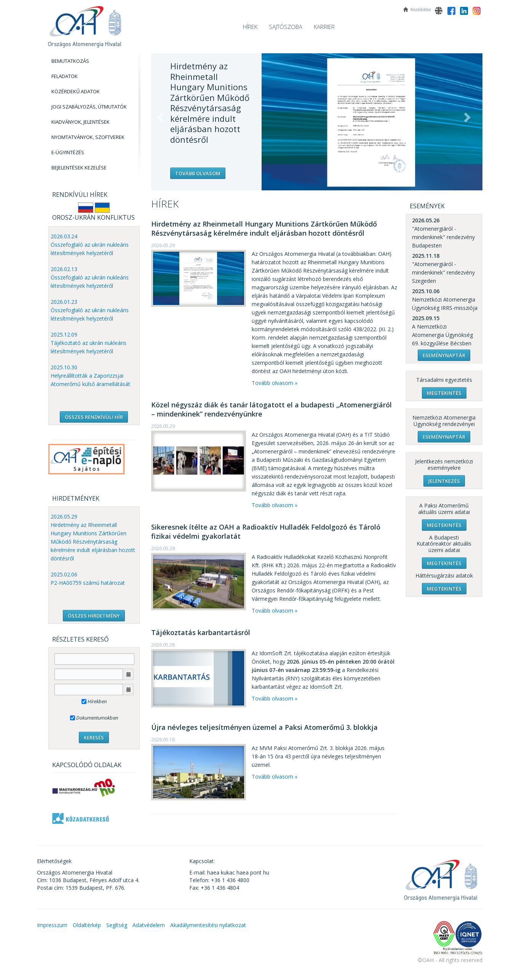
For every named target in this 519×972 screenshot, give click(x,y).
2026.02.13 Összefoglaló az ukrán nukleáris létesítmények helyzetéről (90, 277)
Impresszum (52, 925)
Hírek (250, 26)
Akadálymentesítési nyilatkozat (208, 925)
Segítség (116, 925)
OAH (84, 24)
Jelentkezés (444, 480)
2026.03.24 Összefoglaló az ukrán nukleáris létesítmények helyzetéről (90, 245)
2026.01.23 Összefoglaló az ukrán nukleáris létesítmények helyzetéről (90, 310)
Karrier (324, 26)
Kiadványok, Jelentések (80, 121)
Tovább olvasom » (274, 382)
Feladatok (64, 76)
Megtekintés (444, 392)
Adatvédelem (149, 925)
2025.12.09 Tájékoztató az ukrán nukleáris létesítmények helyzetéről (88, 343)
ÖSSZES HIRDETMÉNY (94, 615)
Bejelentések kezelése (79, 167)
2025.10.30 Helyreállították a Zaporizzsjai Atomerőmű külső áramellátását (90, 376)
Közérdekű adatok (75, 91)
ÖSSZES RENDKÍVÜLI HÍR (94, 416)
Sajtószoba (285, 26)
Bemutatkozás (70, 60)
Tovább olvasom (197, 173)
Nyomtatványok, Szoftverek (88, 137)
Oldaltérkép (87, 925)
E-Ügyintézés (67, 152)
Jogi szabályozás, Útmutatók (89, 106)
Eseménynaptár (444, 355)
